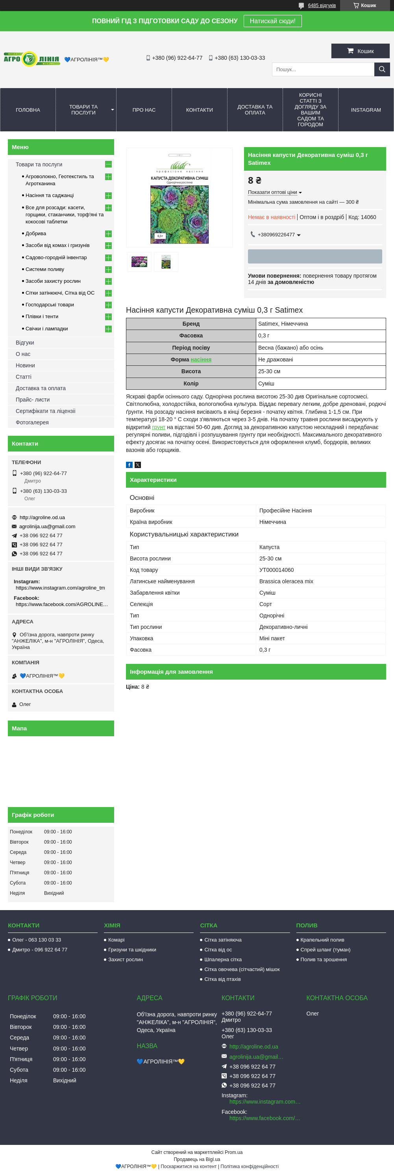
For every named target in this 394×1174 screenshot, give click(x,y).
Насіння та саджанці (50, 195)
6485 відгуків (322, 5)
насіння (201, 359)
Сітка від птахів (222, 979)
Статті (23, 377)
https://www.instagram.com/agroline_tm (60, 588)
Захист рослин (125, 959)
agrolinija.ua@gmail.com (47, 526)
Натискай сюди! (273, 21)
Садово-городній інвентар (56, 257)
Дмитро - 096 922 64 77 (39, 950)
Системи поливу (45, 269)
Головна (28, 110)
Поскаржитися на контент (188, 1166)
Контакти (199, 110)
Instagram (366, 110)
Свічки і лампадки (47, 329)
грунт (158, 427)
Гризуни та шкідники (132, 950)
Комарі (116, 940)
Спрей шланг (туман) (326, 950)
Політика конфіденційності (249, 1166)
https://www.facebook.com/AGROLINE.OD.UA (62, 604)
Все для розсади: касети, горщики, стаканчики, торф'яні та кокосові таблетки (65, 215)
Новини (25, 365)
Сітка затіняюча (222, 940)
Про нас (144, 110)
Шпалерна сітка (223, 959)
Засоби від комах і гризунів (58, 245)
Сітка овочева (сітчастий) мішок (241, 969)
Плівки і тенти (42, 316)
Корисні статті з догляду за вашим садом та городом (311, 109)
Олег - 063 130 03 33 (36, 940)
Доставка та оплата (255, 110)
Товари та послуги (83, 110)
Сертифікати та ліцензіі (46, 411)
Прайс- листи (33, 399)
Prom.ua (233, 1152)
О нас (23, 354)
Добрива (36, 233)
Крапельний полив (322, 940)
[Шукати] (382, 69)
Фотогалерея (32, 422)
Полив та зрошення (324, 959)
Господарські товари (50, 305)
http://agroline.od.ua (42, 517)
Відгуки (25, 342)
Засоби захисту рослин (53, 281)
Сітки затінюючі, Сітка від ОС (60, 293)
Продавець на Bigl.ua (197, 1159)
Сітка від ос (218, 950)
